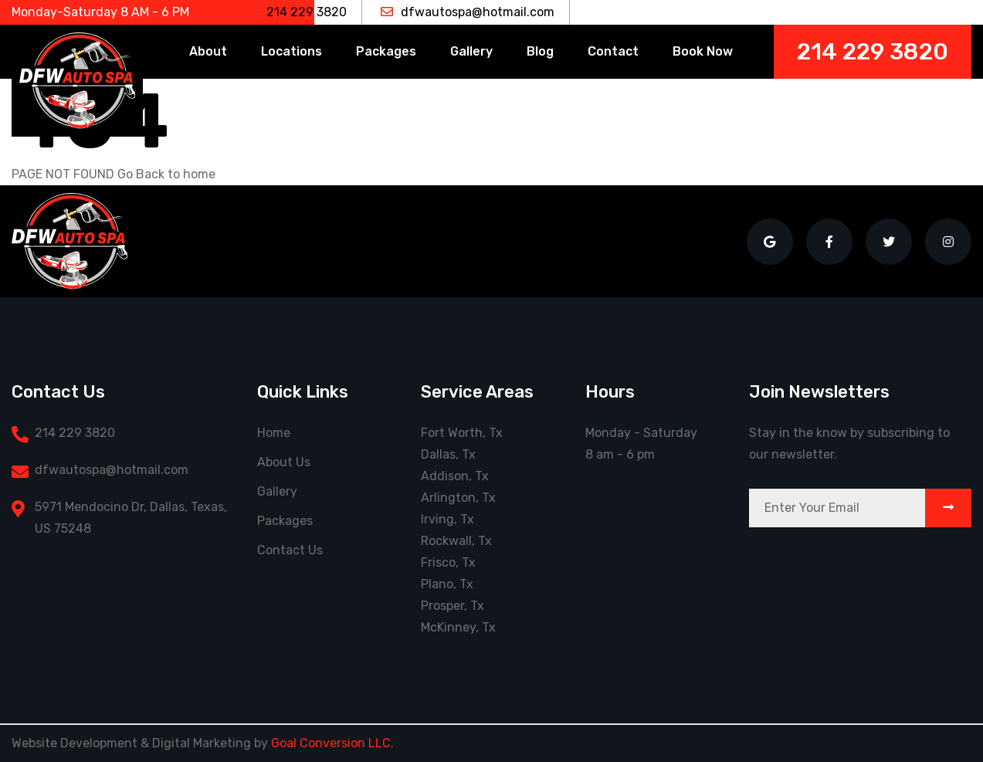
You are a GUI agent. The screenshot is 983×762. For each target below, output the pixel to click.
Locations (291, 51)
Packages (386, 51)
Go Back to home (166, 174)
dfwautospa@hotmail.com (467, 12)
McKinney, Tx (458, 627)
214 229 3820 (296, 12)
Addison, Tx (455, 476)
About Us (283, 462)
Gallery (471, 51)
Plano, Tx (447, 584)
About (208, 51)
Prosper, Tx (452, 605)
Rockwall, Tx (456, 540)
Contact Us (290, 550)
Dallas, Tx (448, 454)
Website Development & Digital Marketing (131, 743)
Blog (540, 51)
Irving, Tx (447, 519)
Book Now (703, 51)
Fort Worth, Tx (462, 432)
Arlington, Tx (458, 497)
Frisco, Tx (448, 562)
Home (273, 432)
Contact (613, 51)
